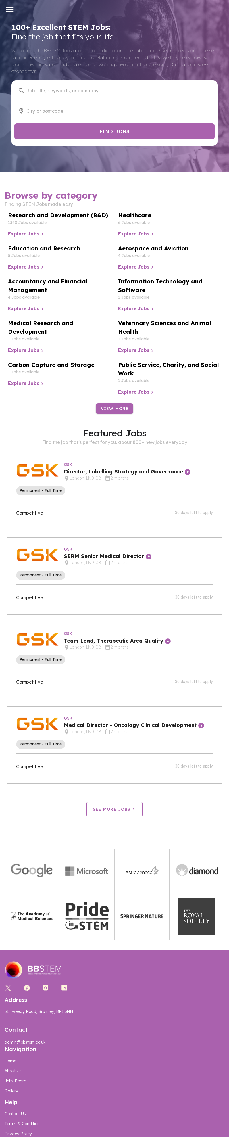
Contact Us (15, 1113)
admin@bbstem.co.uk (25, 1042)
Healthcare (134, 215)
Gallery (11, 1091)
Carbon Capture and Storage (51, 364)
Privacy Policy (18, 1133)
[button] (10, 9)
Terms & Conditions (23, 1123)
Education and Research (44, 248)
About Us (13, 1070)
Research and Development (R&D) (58, 215)
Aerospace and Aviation (153, 248)
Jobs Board (15, 1081)
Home (10, 1060)
